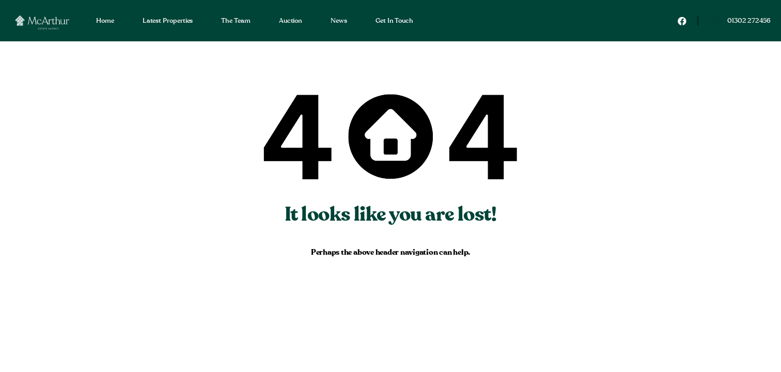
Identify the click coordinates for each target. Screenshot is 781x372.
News (339, 21)
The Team (235, 21)
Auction (290, 21)
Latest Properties (168, 21)
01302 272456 (749, 21)
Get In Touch (394, 21)
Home (105, 21)
